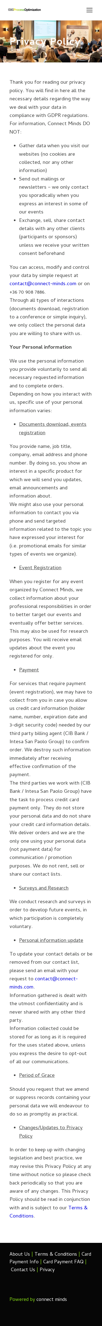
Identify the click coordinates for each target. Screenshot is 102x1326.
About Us (20, 1255)
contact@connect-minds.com (43, 284)
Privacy (47, 1270)
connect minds (51, 1300)
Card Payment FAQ (63, 1262)
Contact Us (23, 1270)
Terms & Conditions (56, 1255)
